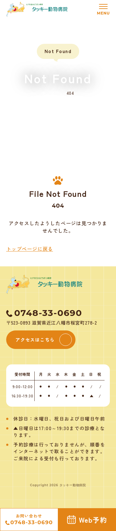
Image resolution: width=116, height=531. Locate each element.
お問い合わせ (29, 520)
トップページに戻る (29, 248)
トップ (48, 93)
